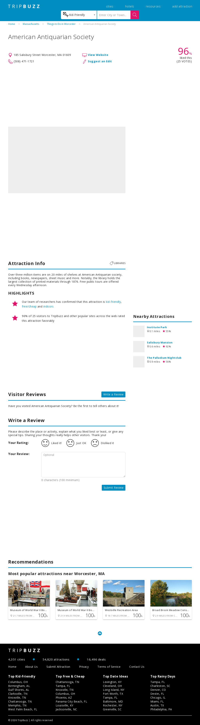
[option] (66, 160)
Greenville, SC (112, 709)
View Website (98, 55)
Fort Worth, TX (113, 693)
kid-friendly (113, 302)
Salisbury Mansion (160, 342)
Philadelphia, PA (161, 709)
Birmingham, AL (19, 686)
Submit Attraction (58, 667)
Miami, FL (157, 701)
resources (153, 6)
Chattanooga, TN (20, 701)
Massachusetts (31, 24)
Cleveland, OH (112, 686)
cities (109, 6)
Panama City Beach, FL (71, 701)
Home (11, 24)
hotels (129, 6)
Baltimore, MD (113, 701)
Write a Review (113, 394)
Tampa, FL (63, 686)
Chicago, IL (158, 697)
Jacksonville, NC (66, 709)
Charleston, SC (160, 686)
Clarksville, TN (18, 693)
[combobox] (79, 15)
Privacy (84, 667)
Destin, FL (157, 693)
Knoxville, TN (17, 697)
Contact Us (136, 667)
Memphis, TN (17, 705)
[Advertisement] (100, 95)
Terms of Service (109, 667)
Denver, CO (158, 690)
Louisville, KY (64, 705)
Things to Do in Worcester (61, 24)
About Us (31, 667)
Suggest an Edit (100, 61)
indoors (48, 306)
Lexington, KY (112, 682)
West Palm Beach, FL (22, 709)
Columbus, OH (18, 682)
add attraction (182, 6)
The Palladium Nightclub (164, 357)
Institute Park (157, 327)
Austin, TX (157, 705)
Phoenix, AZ (64, 697)
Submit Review (114, 487)
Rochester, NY (112, 705)
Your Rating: (18, 443)
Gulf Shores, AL (18, 690)
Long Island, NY (113, 690)
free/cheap (29, 306)
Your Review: (18, 454)
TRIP (24, 6)
